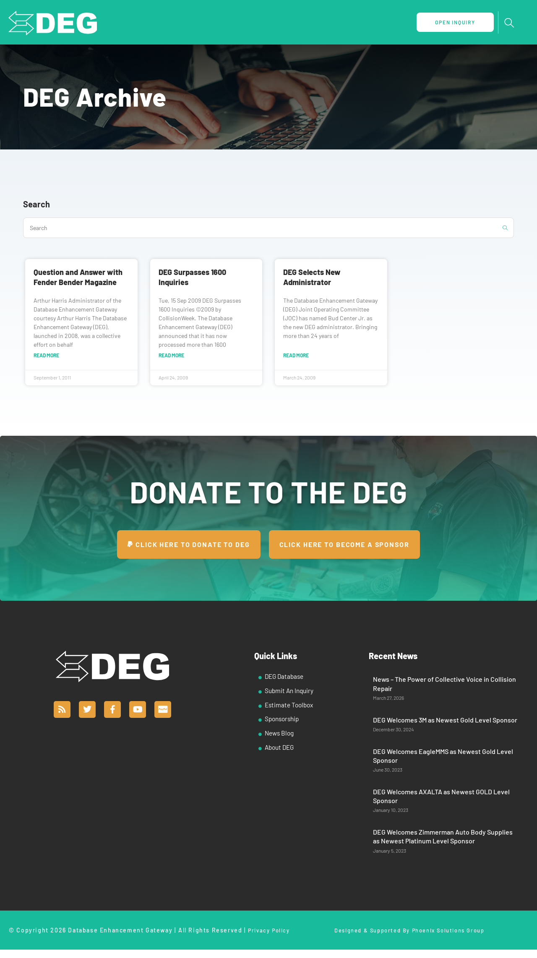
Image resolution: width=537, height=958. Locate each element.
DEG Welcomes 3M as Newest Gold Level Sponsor (445, 721)
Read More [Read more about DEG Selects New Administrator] (296, 356)
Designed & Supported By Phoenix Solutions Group (409, 931)
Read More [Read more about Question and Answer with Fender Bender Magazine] (46, 356)
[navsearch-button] (509, 23)
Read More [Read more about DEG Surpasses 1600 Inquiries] (171, 356)
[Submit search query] (505, 227)
